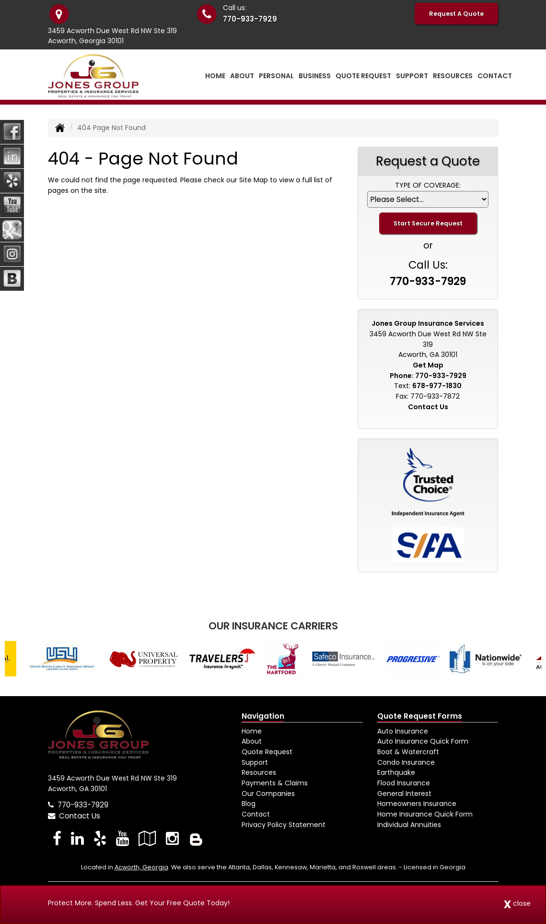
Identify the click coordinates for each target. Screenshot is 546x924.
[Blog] (196, 838)
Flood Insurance (403, 783)
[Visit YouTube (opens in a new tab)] (122, 838)
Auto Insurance (402, 731)
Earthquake (396, 772)
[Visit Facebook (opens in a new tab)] (57, 838)
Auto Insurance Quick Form (422, 741)
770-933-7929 (250, 19)
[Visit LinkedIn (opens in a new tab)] (77, 838)
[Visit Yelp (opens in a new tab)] (100, 838)
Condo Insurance (406, 762)
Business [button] (315, 76)
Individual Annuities (409, 824)
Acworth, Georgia (141, 867)
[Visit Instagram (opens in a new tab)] (172, 838)
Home (215, 76)
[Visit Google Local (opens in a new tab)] (147, 838)
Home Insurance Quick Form (425, 814)
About (252, 741)
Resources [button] (453, 76)
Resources (259, 772)
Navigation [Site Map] (263, 716)
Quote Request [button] (363, 76)
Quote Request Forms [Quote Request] (419, 716)
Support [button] (412, 76)
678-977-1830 (437, 386)
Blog (249, 803)
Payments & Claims (275, 783)
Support (255, 762)
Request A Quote (456, 14)
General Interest (404, 793)
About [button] (242, 76)
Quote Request (267, 752)
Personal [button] (276, 76)
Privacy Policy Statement (283, 824)
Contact (494, 76)
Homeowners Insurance (416, 803)
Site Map (253, 180)
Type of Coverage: (428, 185)
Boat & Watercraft (408, 752)
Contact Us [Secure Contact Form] (428, 407)
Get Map (428, 365)
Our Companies (268, 793)
